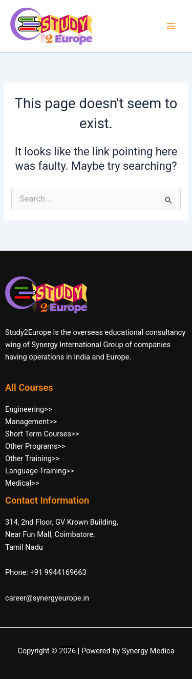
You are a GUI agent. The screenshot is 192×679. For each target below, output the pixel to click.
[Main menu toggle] (171, 26)
